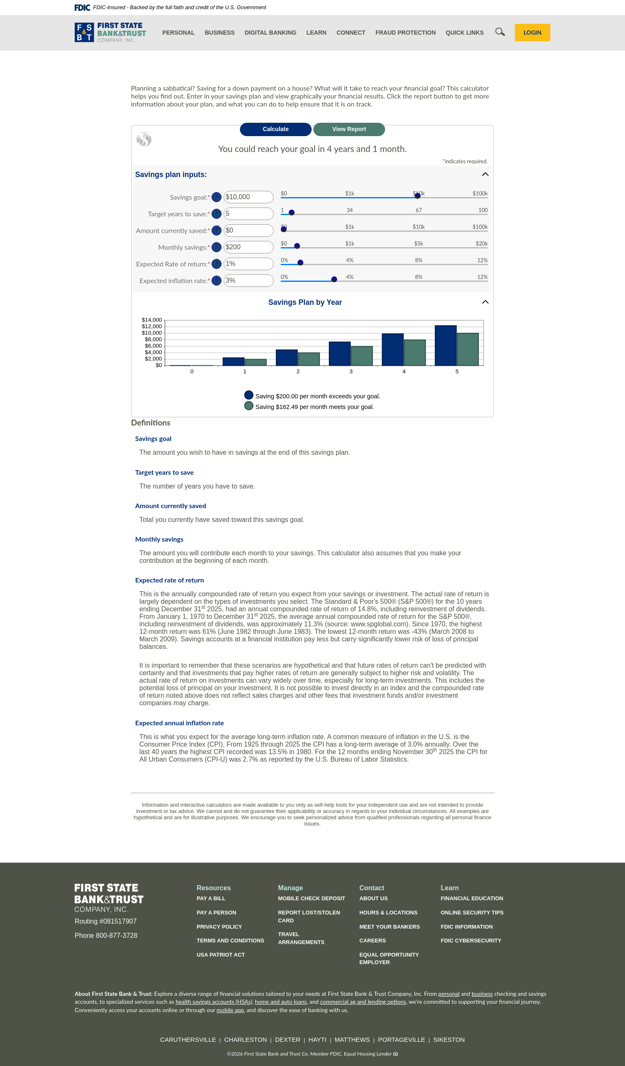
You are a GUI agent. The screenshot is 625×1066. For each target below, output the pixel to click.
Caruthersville (188, 1039)
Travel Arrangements (301, 938)
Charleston (245, 1039)
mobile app (230, 1010)
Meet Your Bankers (389, 927)
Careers (372, 940)
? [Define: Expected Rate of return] (216, 263)
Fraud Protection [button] (406, 32)
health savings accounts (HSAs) (214, 1001)
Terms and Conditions (230, 940)
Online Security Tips (472, 912)
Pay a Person (216, 912)
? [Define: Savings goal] (216, 196)
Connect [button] (351, 32)
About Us (373, 898)
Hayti (318, 1039)
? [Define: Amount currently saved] (216, 230)
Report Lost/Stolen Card (309, 916)
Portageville (401, 1039)
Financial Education (472, 898)
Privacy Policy (219, 927)
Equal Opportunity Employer (389, 959)
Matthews (352, 1039)
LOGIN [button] (533, 32)
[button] (312, 174)
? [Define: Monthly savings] (216, 247)
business (482, 993)
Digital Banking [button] (270, 32)
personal (449, 993)
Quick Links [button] (465, 32)
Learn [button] (316, 32)
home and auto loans (281, 1001)
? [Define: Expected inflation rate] (216, 280)
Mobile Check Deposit (311, 898)
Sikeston (449, 1039)
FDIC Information (467, 927)
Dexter (287, 1039)
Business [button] (220, 32)
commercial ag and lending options (363, 1001)
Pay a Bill (211, 898)
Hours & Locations (388, 912)
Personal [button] (178, 32)
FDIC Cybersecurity (475, 942)
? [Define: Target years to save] (216, 213)
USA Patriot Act (221, 955)
